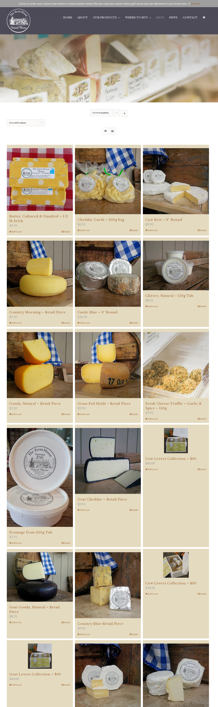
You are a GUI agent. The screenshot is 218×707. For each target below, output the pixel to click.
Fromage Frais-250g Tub (30, 532)
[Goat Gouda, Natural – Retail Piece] (40, 577)
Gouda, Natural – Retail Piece (35, 404)
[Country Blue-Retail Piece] (108, 585)
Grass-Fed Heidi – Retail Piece (104, 404)
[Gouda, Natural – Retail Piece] (40, 365)
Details (67, 231)
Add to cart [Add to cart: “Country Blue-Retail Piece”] (85, 634)
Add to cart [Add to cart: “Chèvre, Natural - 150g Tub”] (153, 306)
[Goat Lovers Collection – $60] (40, 656)
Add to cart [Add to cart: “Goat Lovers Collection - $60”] (17, 685)
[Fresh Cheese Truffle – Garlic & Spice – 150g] (176, 365)
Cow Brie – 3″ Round (163, 220)
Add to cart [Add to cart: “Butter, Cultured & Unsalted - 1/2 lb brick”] (17, 231)
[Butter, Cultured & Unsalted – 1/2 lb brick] (40, 179)
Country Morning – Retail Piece (37, 312)
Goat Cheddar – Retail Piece (102, 499)
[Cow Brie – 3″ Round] (176, 181)
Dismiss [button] (195, 3)
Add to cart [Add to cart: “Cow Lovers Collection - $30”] (153, 594)
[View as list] (112, 131)
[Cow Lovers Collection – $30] (176, 565)
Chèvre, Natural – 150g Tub (169, 296)
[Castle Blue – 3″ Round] (108, 274)
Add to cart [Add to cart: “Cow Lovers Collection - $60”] (153, 469)
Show (17, 122)
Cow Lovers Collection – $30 (170, 583)
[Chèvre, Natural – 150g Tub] (176, 265)
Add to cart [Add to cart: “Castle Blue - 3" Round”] (85, 323)
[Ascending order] (124, 113)
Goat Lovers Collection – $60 (35, 674)
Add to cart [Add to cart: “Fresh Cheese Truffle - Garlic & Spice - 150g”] (153, 418)
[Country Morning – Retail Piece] (40, 274)
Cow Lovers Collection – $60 (170, 459)
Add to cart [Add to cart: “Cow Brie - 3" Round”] (153, 230)
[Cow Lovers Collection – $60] (176, 440)
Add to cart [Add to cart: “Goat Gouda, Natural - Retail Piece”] (17, 622)
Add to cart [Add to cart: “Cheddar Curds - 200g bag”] (85, 230)
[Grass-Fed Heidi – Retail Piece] (108, 365)
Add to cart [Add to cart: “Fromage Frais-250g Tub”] (17, 543)
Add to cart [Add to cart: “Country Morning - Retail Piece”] (17, 323)
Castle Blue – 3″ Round (97, 312)
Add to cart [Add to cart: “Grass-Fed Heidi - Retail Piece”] (85, 414)
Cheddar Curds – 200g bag (100, 220)
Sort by (100, 112)
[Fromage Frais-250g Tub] (40, 477)
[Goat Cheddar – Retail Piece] (108, 461)
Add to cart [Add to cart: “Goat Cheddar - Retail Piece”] (85, 510)
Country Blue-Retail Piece (100, 624)
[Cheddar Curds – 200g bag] (108, 181)
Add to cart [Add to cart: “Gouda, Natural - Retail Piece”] (17, 414)
